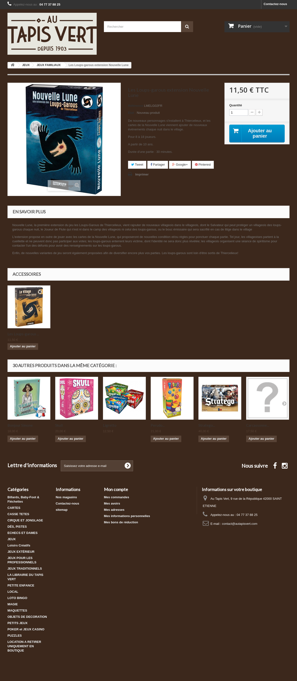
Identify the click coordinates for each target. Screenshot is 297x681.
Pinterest (203, 164)
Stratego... (206, 425)
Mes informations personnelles (127, 516)
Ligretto (109, 425)
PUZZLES (14, 635)
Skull (59, 425)
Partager (157, 164)
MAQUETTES (17, 610)
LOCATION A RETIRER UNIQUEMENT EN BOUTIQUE (24, 646)
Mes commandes (116, 497)
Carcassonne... (257, 425)
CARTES (13, 508)
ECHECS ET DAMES (22, 533)
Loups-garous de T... (23, 334)
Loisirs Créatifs (18, 545)
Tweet (137, 164)
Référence (135, 106)
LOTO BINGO (17, 598)
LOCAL (12, 591)
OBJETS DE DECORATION (27, 617)
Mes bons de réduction (121, 522)
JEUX (11, 539)
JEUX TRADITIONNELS (24, 568)
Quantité (235, 105)
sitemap (62, 510)
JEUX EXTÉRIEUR (20, 551)
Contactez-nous (275, 4)
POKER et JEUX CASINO (25, 629)
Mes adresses (114, 510)
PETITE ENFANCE (20, 585)
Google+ (180, 164)
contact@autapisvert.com (239, 524)
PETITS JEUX (17, 623)
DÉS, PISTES (17, 526)
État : (132, 113)
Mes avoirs (112, 503)
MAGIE (12, 604)
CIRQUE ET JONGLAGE (25, 520)
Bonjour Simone (20, 425)
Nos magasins (66, 497)
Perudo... (158, 425)
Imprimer (142, 174)
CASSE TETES (18, 514)
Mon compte (116, 489)
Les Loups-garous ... (71, 334)
